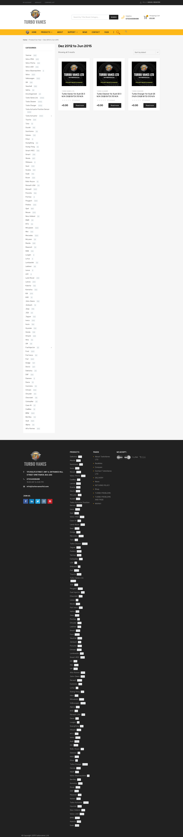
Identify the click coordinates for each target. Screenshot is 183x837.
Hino (27, 340)
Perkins (28, 205)
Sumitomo (30, 131)
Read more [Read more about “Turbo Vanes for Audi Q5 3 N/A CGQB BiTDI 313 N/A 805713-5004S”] (80, 105)
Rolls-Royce (30, 181)
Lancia (28, 282)
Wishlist (98, 503)
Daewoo (29, 378)
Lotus (28, 259)
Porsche (29, 193)
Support (73, 32)
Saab (27, 174)
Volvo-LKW (29, 67)
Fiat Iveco (29, 355)
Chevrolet (29, 398)
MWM (27, 220)
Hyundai (29, 328)
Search (114, 17)
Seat (27, 166)
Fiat (27, 359)
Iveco (28, 320)
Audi (27, 421)
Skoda (28, 158)
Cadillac (28, 409)
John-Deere (30, 301)
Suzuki (28, 127)
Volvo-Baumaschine (33, 71)
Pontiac (29, 197)
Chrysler (29, 394)
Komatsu (29, 290)
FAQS (106, 32)
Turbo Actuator (31, 116)
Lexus (28, 270)
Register (156, 2)
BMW (27, 413)
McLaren (29, 239)
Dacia (28, 382)
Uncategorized (31, 94)
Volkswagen (30, 78)
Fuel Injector (30, 347)
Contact (96, 32)
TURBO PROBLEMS (103, 493)
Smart (28, 154)
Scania (28, 170)
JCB (27, 313)
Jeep (27, 309)
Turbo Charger (137, 91)
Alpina (28, 425)
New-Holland (30, 216)
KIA (27, 293)
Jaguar (28, 316)
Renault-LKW (30, 185)
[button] (126, 32)
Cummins (29, 386)
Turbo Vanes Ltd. (68, 91)
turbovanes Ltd (42, 835)
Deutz (28, 367)
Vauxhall (29, 86)
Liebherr (29, 266)
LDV (27, 274)
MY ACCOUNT (27, 2)
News (85, 32)
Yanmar (28, 55)
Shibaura (29, 162)
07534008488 (131, 19)
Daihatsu (29, 371)
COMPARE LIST (50, 2)
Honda (28, 332)
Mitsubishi (29, 228)
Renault (29, 189)
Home (25, 40)
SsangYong (30, 143)
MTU (27, 224)
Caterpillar (29, 401)
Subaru (28, 135)
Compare (98, 467)
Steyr (28, 139)
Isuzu (28, 324)
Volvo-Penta (30, 63)
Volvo (28, 74)
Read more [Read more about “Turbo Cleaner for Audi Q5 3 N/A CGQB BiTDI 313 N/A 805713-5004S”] (115, 105)
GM (27, 344)
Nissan (28, 212)
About (60, 32)
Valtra (28, 90)
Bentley (29, 417)
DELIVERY (99, 478)
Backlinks (98, 463)
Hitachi (28, 336)
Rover (28, 178)
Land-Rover (30, 278)
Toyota (28, 120)
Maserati (29, 247)
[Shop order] (146, 52)
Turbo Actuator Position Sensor (37, 109)
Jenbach (29, 305)
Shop (97, 489)
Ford (27, 351)
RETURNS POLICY (102, 485)
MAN (27, 251)
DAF (27, 374)
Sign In (150, 2)
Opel (27, 208)
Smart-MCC (30, 151)
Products (47, 32)
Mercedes (29, 235)
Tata (27, 124)
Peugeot (29, 201)
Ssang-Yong (30, 147)
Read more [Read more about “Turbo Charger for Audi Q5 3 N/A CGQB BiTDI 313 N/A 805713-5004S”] (150, 105)
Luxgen (28, 255)
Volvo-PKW (30, 59)
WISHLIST (38, 2)
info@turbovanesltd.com (38, 486)
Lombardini (30, 262)
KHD (27, 297)
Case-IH (29, 405)
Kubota (28, 286)
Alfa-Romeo (30, 428)
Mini (27, 232)
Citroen (28, 390)
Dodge (28, 363)
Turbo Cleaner (102, 91)
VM (27, 82)
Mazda (28, 243)
